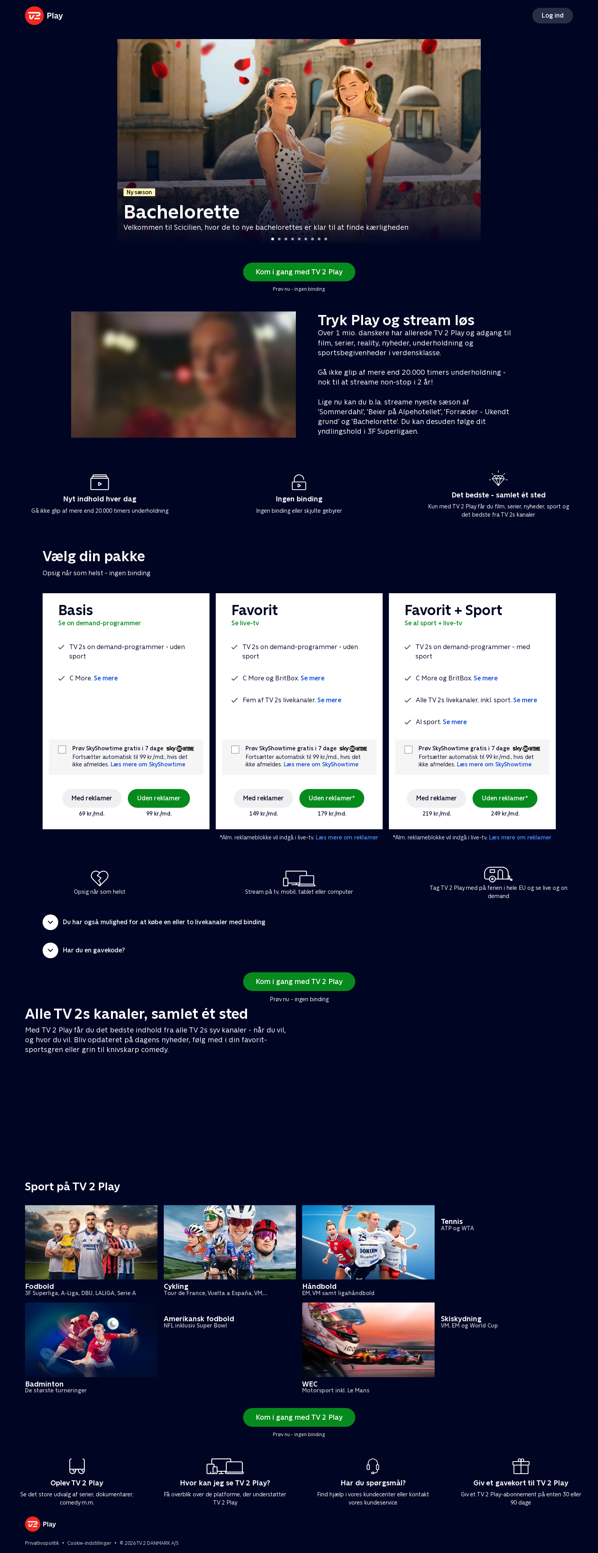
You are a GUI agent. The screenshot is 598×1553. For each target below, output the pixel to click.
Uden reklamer (159, 798)
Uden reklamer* (332, 798)
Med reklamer (92, 798)
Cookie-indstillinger (89, 1543)
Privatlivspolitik (42, 1543)
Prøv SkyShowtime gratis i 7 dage (117, 748)
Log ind (553, 15)
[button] (299, 922)
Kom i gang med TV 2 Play (299, 272)
